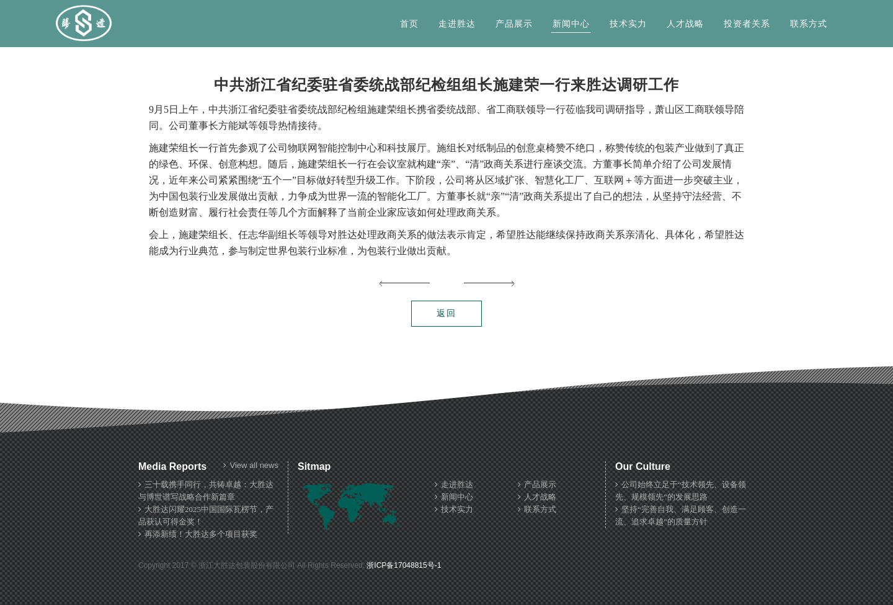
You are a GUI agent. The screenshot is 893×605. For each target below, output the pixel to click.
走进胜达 (457, 24)
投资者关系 (747, 24)
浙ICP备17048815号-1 (404, 565)
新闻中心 (571, 24)
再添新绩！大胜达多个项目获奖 (197, 534)
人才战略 (685, 24)
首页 (409, 24)
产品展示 (514, 24)
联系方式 (808, 24)
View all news (250, 465)
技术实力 (628, 24)
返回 (446, 313)
